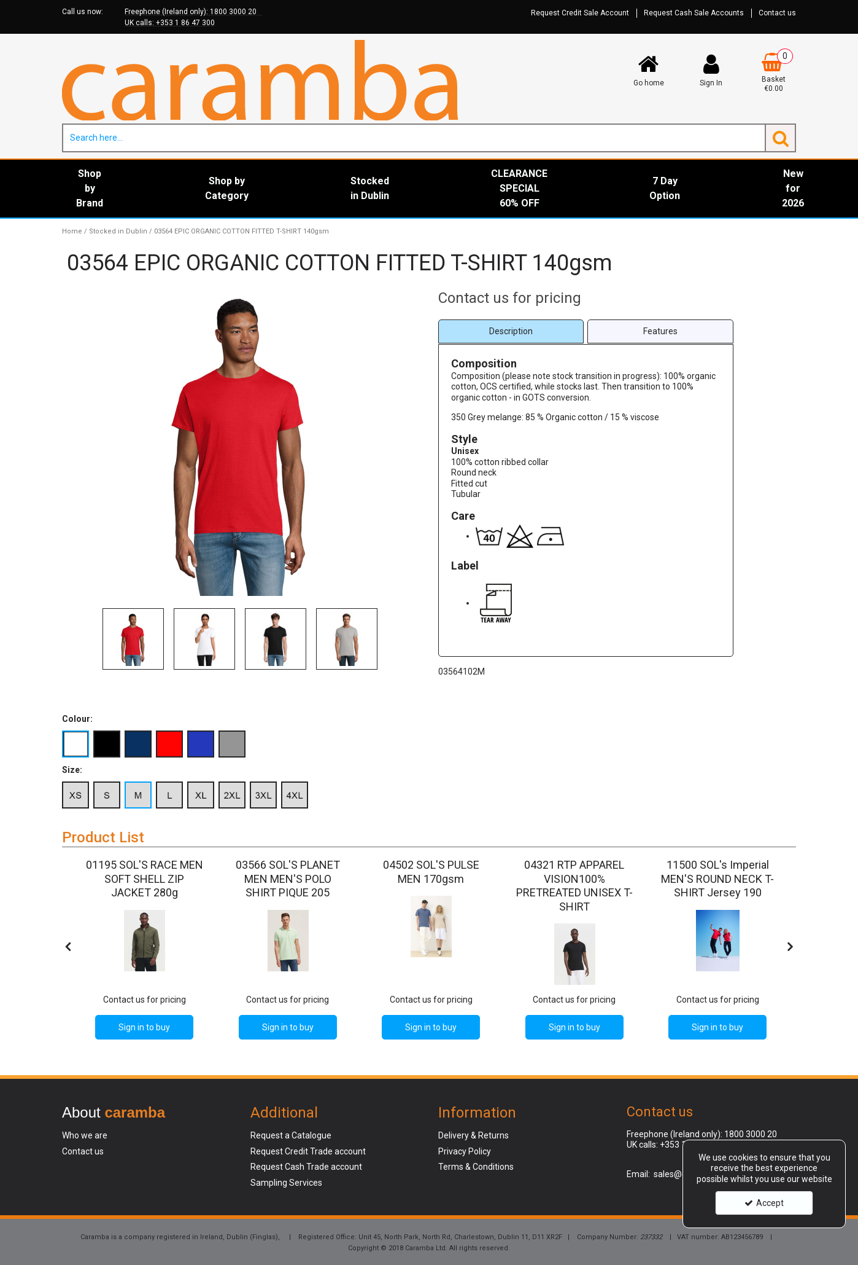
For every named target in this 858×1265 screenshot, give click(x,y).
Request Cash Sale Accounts (694, 13)
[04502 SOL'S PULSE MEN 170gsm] (431, 880)
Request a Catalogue (290, 1135)
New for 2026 (793, 188)
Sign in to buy (144, 1027)
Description (511, 331)
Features (660, 331)
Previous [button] (88, 639)
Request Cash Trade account (306, 1167)
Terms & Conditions (476, 1167)
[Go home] (648, 70)
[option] (133, 639)
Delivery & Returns (473, 1135)
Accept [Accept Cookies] (764, 1203)
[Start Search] (780, 137)
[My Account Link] (711, 70)
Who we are (84, 1135)
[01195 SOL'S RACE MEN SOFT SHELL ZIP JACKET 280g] (144, 893)
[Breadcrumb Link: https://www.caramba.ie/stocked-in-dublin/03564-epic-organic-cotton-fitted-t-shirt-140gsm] (241, 231)
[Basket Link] (774, 73)
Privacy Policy (464, 1151)
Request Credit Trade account (308, 1151)
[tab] (511, 331)
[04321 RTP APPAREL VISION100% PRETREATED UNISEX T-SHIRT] (574, 907)
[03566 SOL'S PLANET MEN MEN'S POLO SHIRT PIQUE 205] (287, 893)
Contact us (777, 13)
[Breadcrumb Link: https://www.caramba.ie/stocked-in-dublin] (118, 231)
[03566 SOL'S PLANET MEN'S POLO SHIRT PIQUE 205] (288, 940)
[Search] (413, 137)
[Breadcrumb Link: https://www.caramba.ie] (72, 231)
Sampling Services (286, 1183)
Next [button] (393, 639)
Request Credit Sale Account (580, 13)
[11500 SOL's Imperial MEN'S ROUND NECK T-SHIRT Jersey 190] (718, 893)
